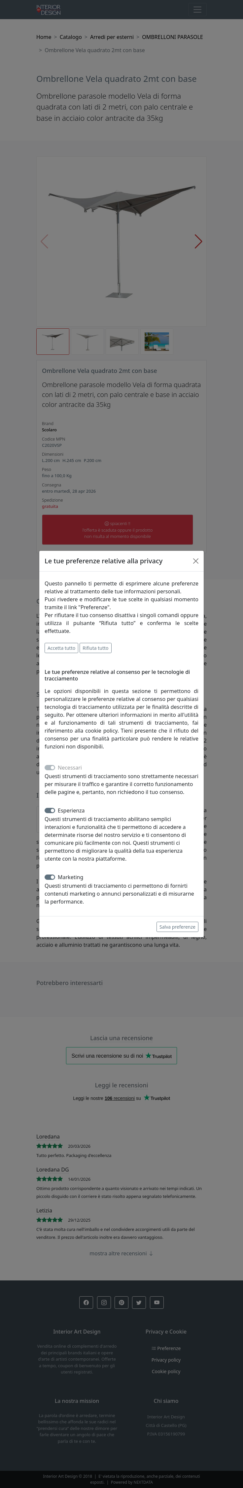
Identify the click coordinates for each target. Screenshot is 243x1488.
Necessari (70, 767)
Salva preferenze (177, 927)
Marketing (70, 877)
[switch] (50, 810)
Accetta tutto (61, 648)
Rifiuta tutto (95, 648)
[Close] (196, 561)
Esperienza (71, 810)
